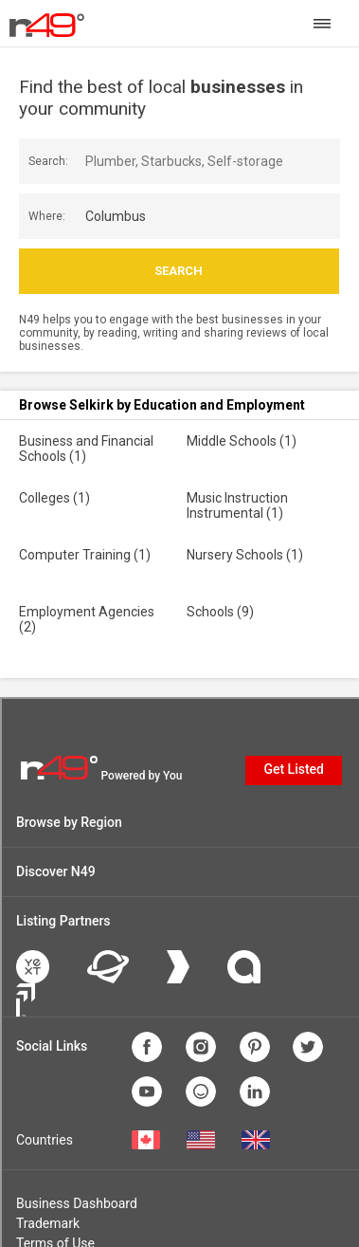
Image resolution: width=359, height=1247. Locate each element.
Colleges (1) (54, 497)
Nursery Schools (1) (245, 554)
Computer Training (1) (85, 554)
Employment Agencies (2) (86, 619)
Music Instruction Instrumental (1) (237, 505)
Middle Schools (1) (241, 441)
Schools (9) (220, 611)
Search (178, 271)
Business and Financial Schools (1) (86, 448)
